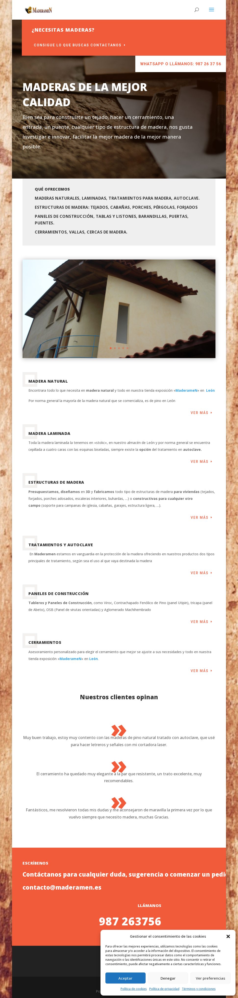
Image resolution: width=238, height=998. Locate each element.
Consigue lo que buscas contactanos (135, 45)
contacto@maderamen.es (62, 979)
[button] (228, 936)
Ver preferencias (210, 978)
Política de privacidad (164, 989)
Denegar (168, 978)
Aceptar (125, 978)
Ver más (200, 413)
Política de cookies (134, 989)
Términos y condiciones (199, 989)
